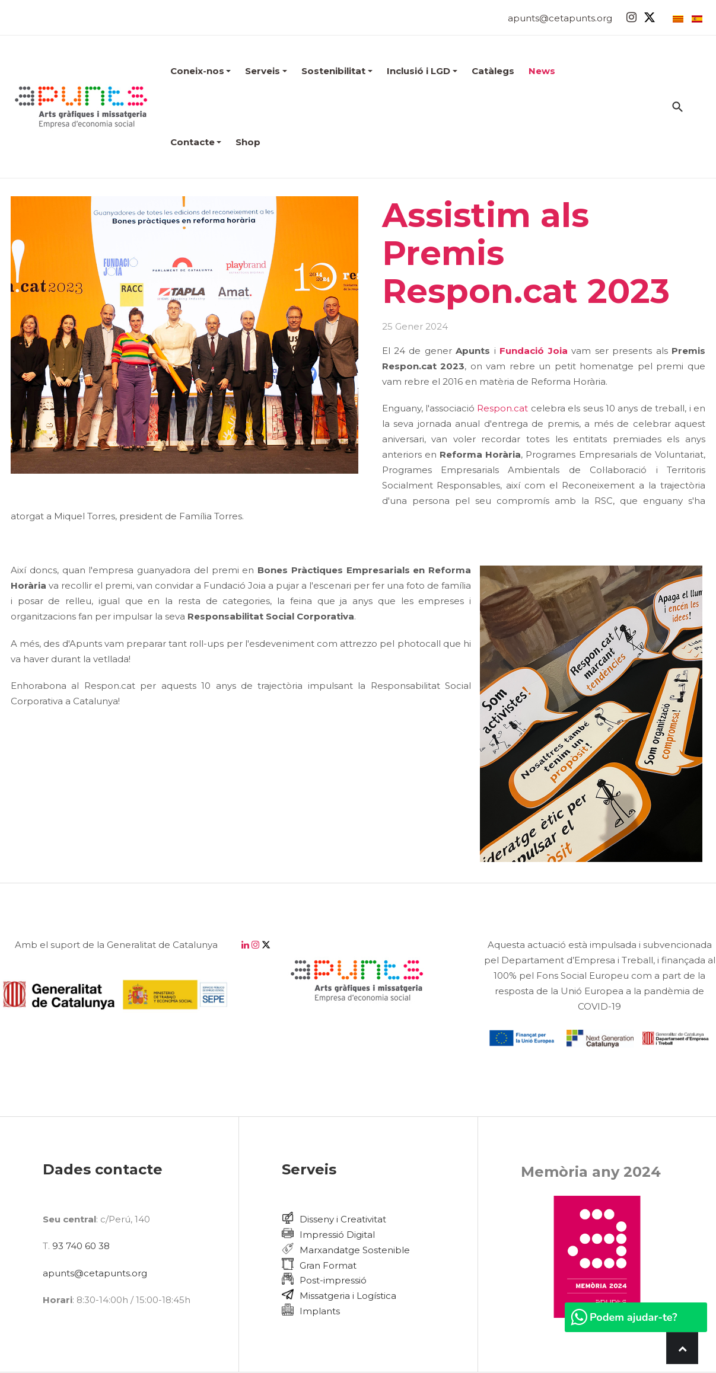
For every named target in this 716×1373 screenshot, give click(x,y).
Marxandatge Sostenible (355, 1250)
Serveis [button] (266, 70)
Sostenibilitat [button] (337, 70)
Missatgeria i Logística (348, 1295)
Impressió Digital (337, 1234)
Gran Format (328, 1265)
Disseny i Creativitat (343, 1219)
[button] (200, 71)
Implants (320, 1311)
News (542, 70)
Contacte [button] (196, 142)
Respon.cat (502, 408)
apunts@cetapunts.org (560, 18)
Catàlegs (493, 70)
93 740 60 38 (81, 1245)
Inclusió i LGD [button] (422, 70)
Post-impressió (333, 1280)
